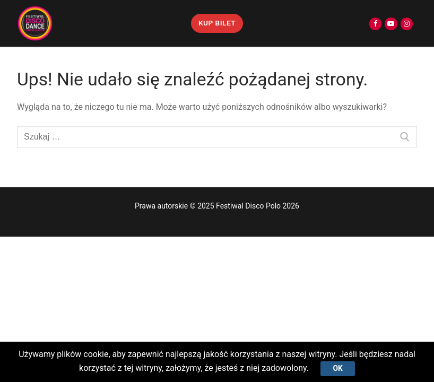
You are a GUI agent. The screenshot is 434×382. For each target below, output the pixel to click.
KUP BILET (217, 23)
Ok (337, 368)
